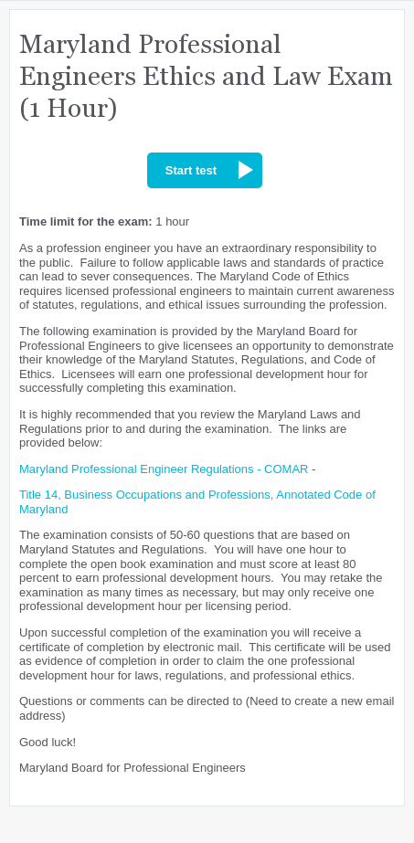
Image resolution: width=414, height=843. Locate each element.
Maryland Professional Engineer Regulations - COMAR (163, 469)
